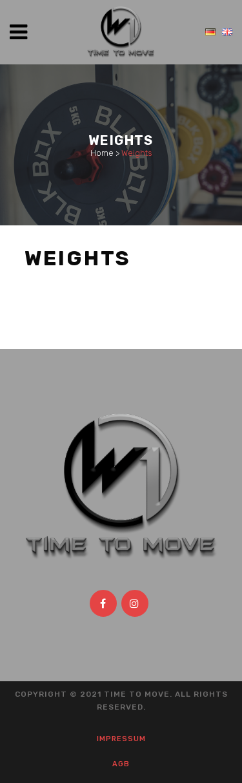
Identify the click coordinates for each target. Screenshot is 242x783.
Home (102, 153)
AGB (121, 764)
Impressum (121, 739)
